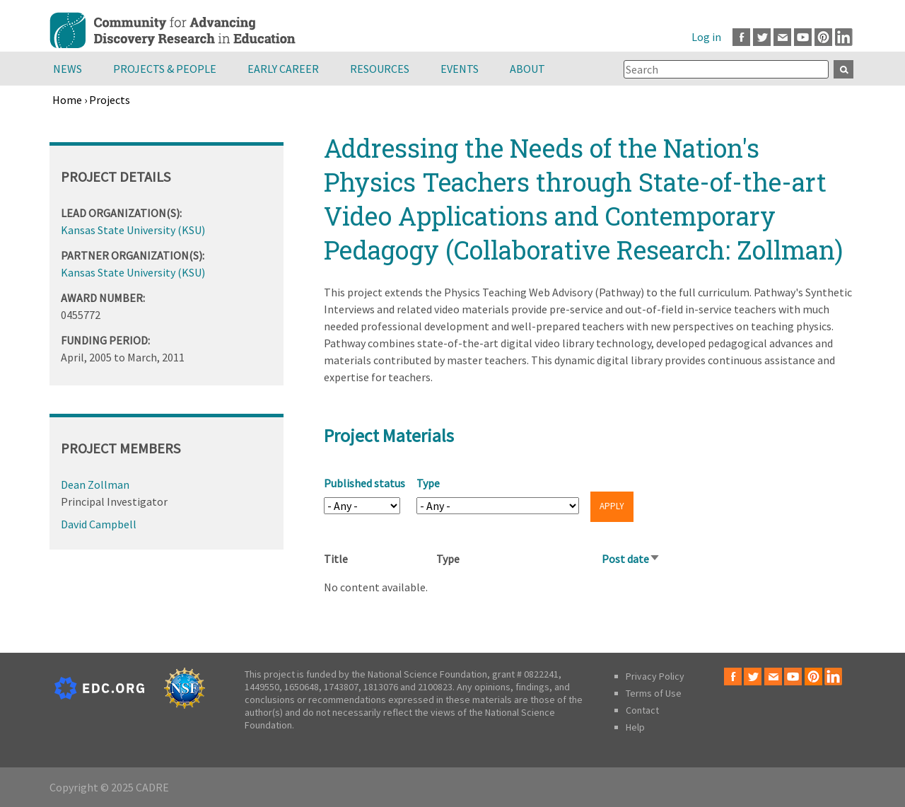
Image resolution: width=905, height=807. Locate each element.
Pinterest (823, 37)
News (67, 69)
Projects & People (164, 69)
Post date (631, 559)
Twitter (762, 37)
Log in (706, 37)
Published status (364, 483)
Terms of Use (654, 693)
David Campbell (98, 524)
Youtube (803, 37)
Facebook (741, 37)
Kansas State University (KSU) (133, 230)
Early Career (283, 69)
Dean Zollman (95, 484)
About (527, 69)
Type (428, 483)
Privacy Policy (655, 676)
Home (67, 100)
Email (782, 37)
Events (459, 69)
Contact (642, 710)
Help (635, 727)
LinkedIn (844, 37)
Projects (109, 100)
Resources (379, 69)
